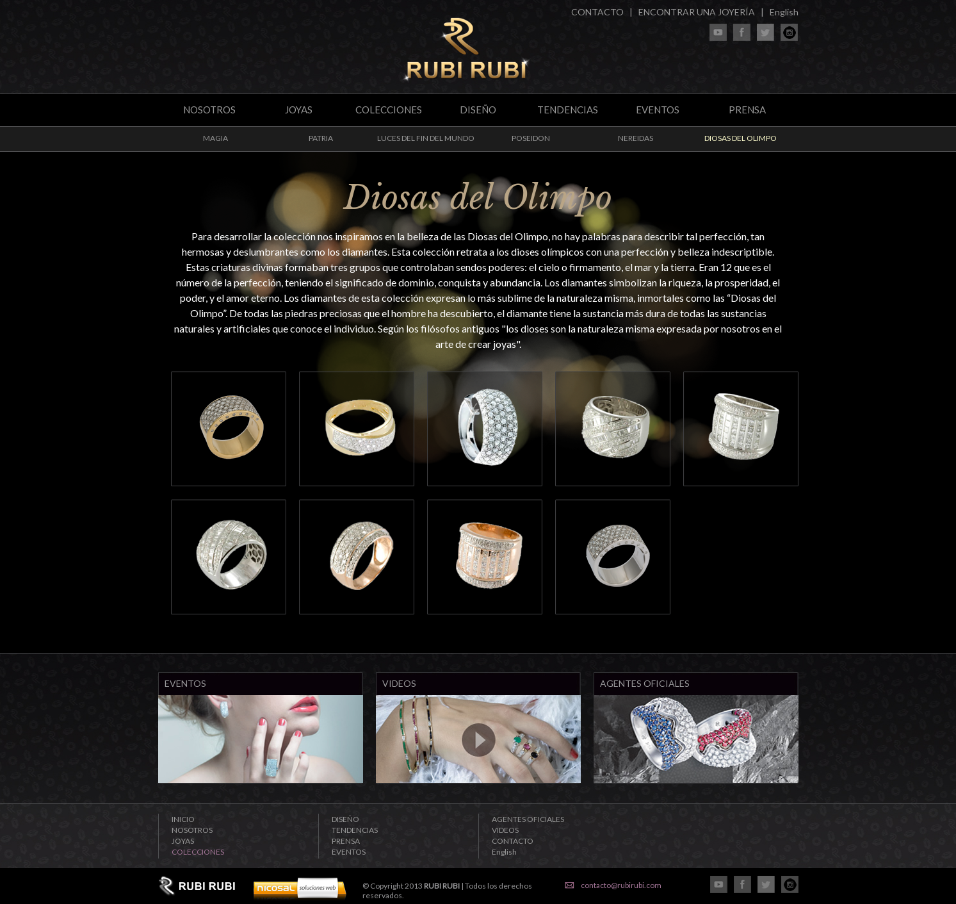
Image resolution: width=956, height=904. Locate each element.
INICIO (183, 819)
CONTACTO (597, 11)
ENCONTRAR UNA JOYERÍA (696, 11)
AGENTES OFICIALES (528, 819)
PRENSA (747, 109)
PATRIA (321, 138)
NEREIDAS (635, 138)
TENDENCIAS (567, 109)
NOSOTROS (209, 109)
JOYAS (298, 109)
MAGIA (215, 138)
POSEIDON (531, 138)
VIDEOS (505, 830)
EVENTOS (657, 109)
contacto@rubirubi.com (621, 885)
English (784, 11)
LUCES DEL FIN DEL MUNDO (425, 138)
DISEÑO (478, 109)
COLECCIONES (388, 109)
